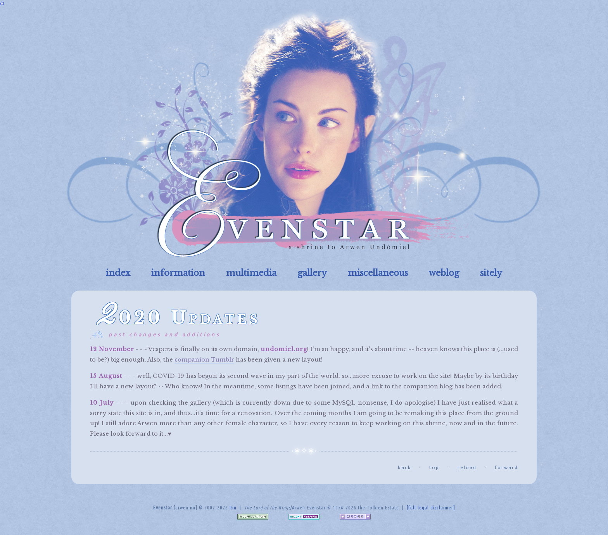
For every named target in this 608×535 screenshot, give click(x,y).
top (434, 467)
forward (506, 467)
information (178, 273)
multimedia (251, 273)
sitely (491, 273)
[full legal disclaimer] (431, 507)
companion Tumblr (204, 359)
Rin (233, 507)
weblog (444, 273)
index (118, 273)
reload (467, 467)
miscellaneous (378, 273)
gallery (312, 273)
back (404, 467)
